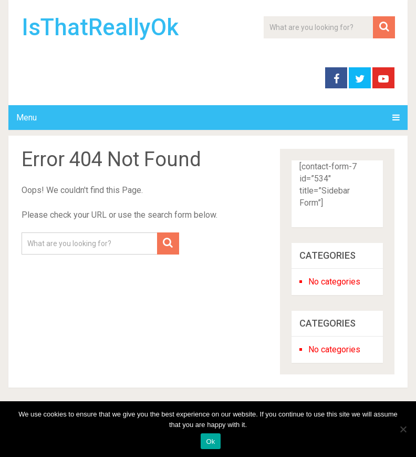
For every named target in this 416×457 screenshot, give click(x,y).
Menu (26, 118)
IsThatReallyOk (100, 27)
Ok (210, 441)
